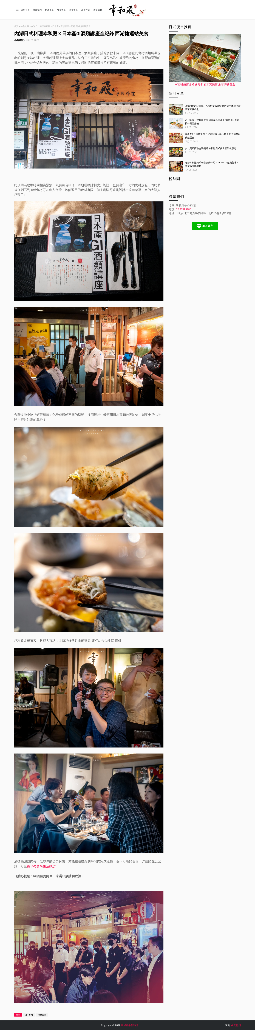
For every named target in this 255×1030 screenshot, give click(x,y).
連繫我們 (97, 9)
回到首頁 (25, 9)
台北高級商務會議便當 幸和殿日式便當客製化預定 (210, 148)
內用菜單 (49, 9)
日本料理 (29, 1014)
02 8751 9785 (183, 209)
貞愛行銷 (236, 1025)
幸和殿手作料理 (129, 1025)
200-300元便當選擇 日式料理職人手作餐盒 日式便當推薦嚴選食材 (212, 136)
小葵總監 (19, 40)
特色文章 (25, 26)
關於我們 (37, 9)
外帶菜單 (73, 9)
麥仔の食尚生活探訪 (41, 866)
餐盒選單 (61, 9)
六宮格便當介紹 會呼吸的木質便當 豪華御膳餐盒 (205, 84)
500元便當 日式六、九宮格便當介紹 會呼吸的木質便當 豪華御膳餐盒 (212, 107)
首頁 (16, 26)
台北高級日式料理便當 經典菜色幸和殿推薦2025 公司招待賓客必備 (212, 122)
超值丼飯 (85, 9)
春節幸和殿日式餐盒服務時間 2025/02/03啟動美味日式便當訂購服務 (212, 164)
